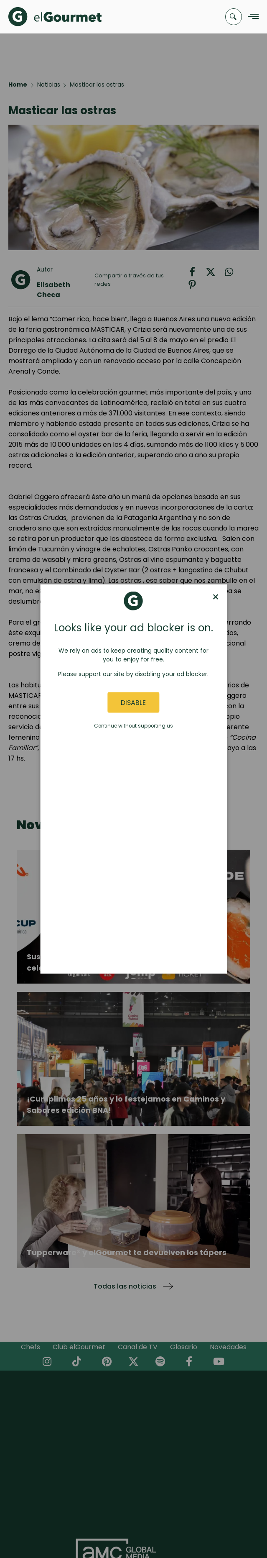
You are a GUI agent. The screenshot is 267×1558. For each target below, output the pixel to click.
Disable (133, 702)
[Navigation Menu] (251, 17)
